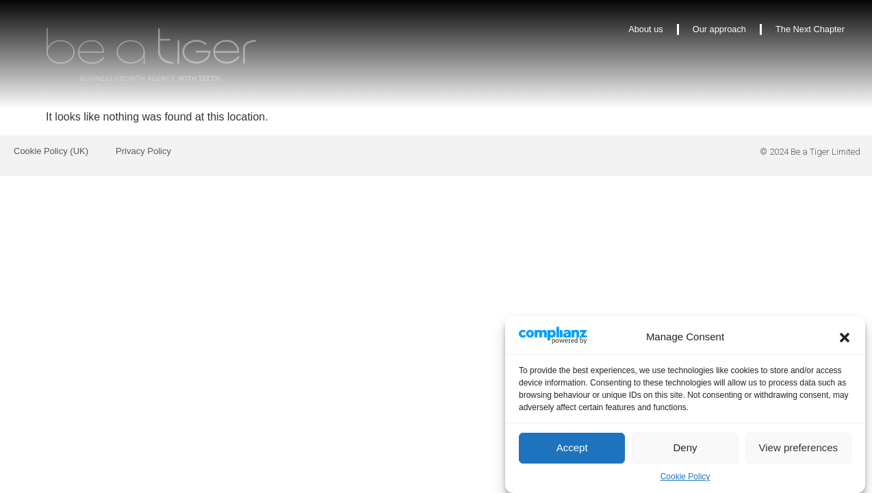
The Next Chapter (810, 29)
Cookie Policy (685, 479)
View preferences (798, 450)
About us (645, 29)
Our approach (719, 29)
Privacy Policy (143, 151)
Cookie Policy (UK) (51, 151)
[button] (844, 340)
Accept (572, 450)
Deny (685, 450)
